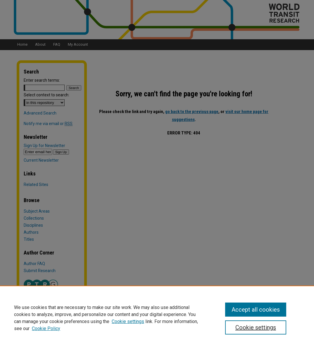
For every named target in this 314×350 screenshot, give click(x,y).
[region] (157, 318)
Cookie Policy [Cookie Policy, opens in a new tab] (46, 328)
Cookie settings (128, 321)
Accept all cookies (256, 309)
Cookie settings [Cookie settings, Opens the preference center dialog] (255, 327)
